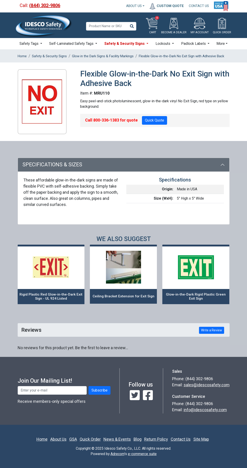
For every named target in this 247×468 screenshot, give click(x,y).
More (220, 43)
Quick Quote (154, 120)
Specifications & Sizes (52, 165)
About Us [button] (134, 6)
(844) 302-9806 (44, 5)
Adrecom (117, 454)
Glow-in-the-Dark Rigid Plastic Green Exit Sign (196, 296)
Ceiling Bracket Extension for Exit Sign (123, 296)
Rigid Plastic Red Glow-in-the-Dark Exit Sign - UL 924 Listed (50, 296)
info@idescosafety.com (205, 409)
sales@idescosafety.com (207, 384)
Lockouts (163, 43)
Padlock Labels (194, 43)
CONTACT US (199, 6)
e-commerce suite (142, 454)
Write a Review (211, 330)
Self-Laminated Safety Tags (71, 43)
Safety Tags (29, 43)
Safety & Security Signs (125, 43)
